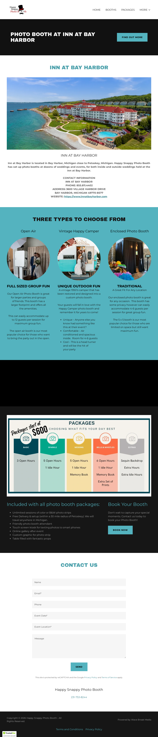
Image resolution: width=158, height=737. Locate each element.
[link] (18, 9)
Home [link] (97, 9)
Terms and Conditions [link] (69, 729)
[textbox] (79, 582)
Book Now (120, 530)
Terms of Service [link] (109, 677)
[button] (145, 10)
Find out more (132, 37)
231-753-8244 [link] (79, 697)
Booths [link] (111, 9)
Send (79, 666)
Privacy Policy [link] (90, 677)
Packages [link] (128, 9)
